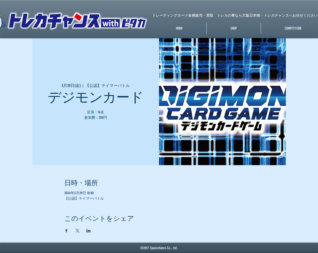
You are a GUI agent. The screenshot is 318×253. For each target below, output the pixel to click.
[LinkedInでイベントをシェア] (88, 230)
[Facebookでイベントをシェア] (66, 230)
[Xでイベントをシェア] (77, 230)
